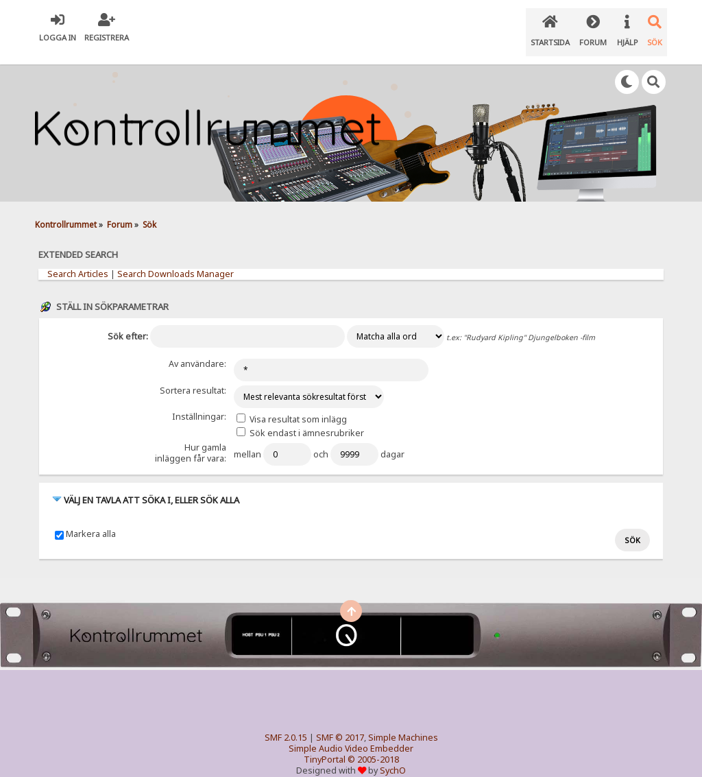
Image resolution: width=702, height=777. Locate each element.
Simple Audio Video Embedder (351, 732)
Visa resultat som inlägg (292, 404)
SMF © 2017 (340, 721)
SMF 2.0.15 (286, 721)
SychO (393, 754)
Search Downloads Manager (175, 260)
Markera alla (91, 518)
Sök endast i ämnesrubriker (300, 418)
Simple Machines (403, 721)
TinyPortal (325, 743)
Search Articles (77, 260)
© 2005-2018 (373, 743)
